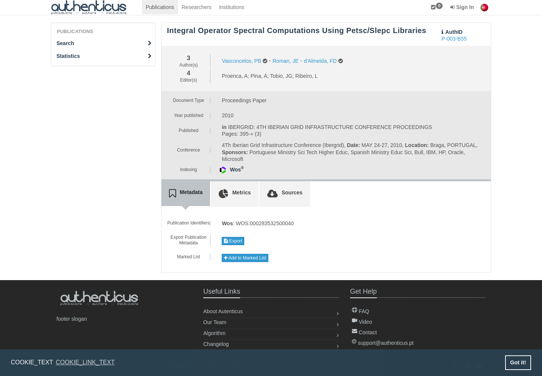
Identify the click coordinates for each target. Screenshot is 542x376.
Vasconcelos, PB (241, 61)
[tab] (185, 193)
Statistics (104, 56)
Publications (160, 7)
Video (362, 322)
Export (233, 241)
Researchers (197, 7)
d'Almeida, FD (320, 61)
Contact (364, 332)
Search (104, 43)
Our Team (214, 322)
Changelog (216, 344)
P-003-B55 (454, 39)
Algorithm (214, 333)
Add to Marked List (245, 258)
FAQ (360, 311)
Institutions (231, 7)
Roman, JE (285, 61)
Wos (237, 170)
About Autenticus (223, 311)
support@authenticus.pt (383, 343)
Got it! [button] (518, 362)
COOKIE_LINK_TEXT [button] (85, 362)
